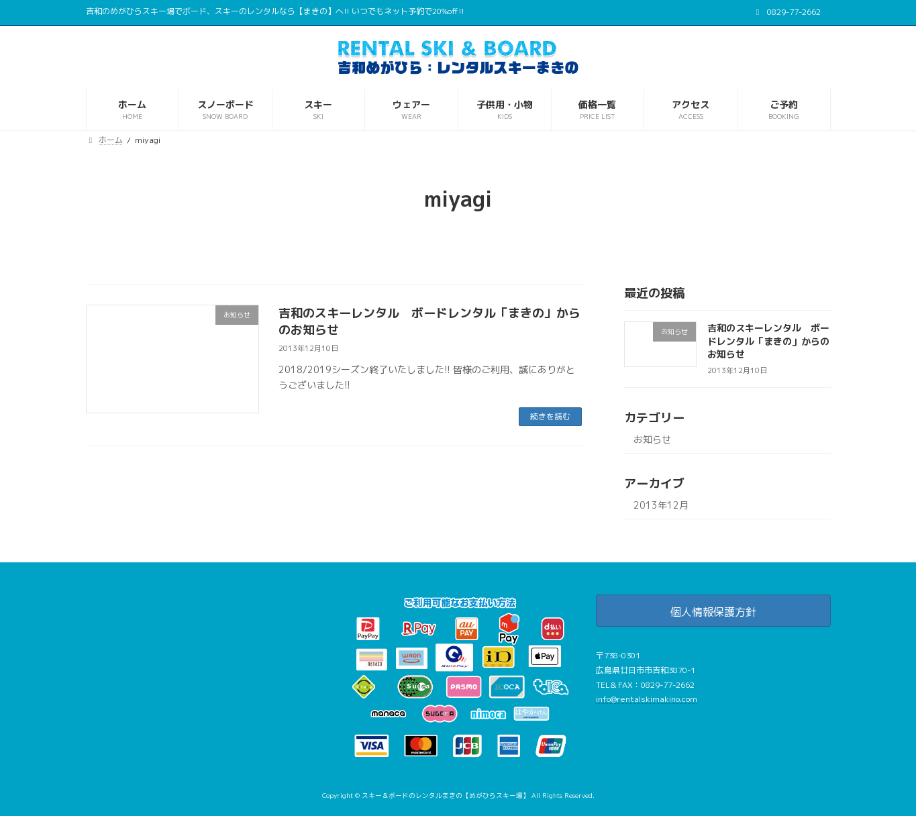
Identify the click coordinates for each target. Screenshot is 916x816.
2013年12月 (661, 505)
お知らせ (652, 439)
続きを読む (550, 416)
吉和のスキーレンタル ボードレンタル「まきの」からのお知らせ (768, 340)
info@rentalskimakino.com (646, 699)
